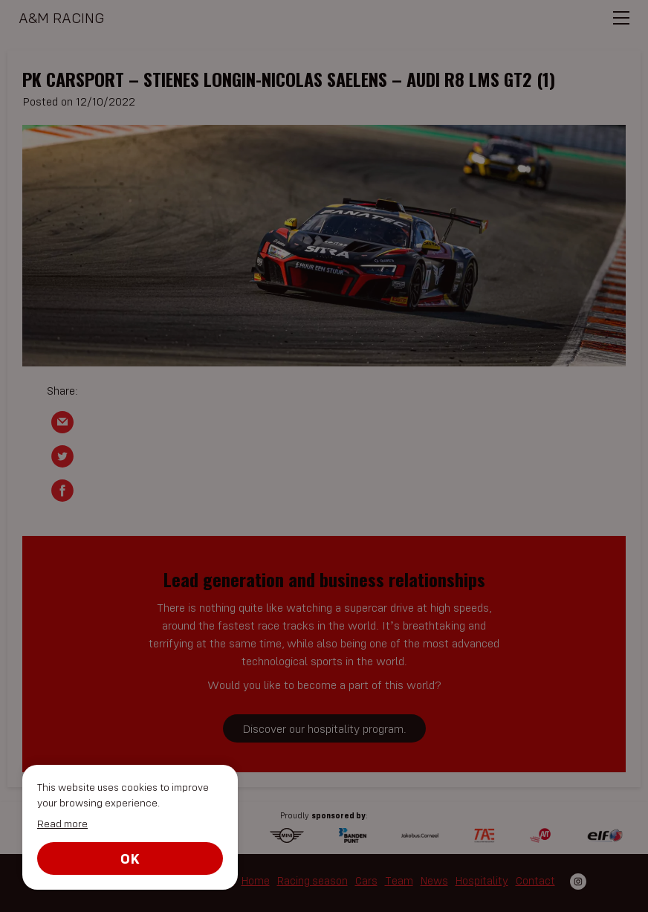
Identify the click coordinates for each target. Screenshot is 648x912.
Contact (535, 880)
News (434, 880)
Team (399, 880)
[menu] (623, 23)
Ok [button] (130, 858)
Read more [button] (62, 823)
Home (256, 880)
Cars (366, 880)
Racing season (312, 880)
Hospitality (482, 880)
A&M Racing (61, 17)
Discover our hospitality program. (324, 728)
